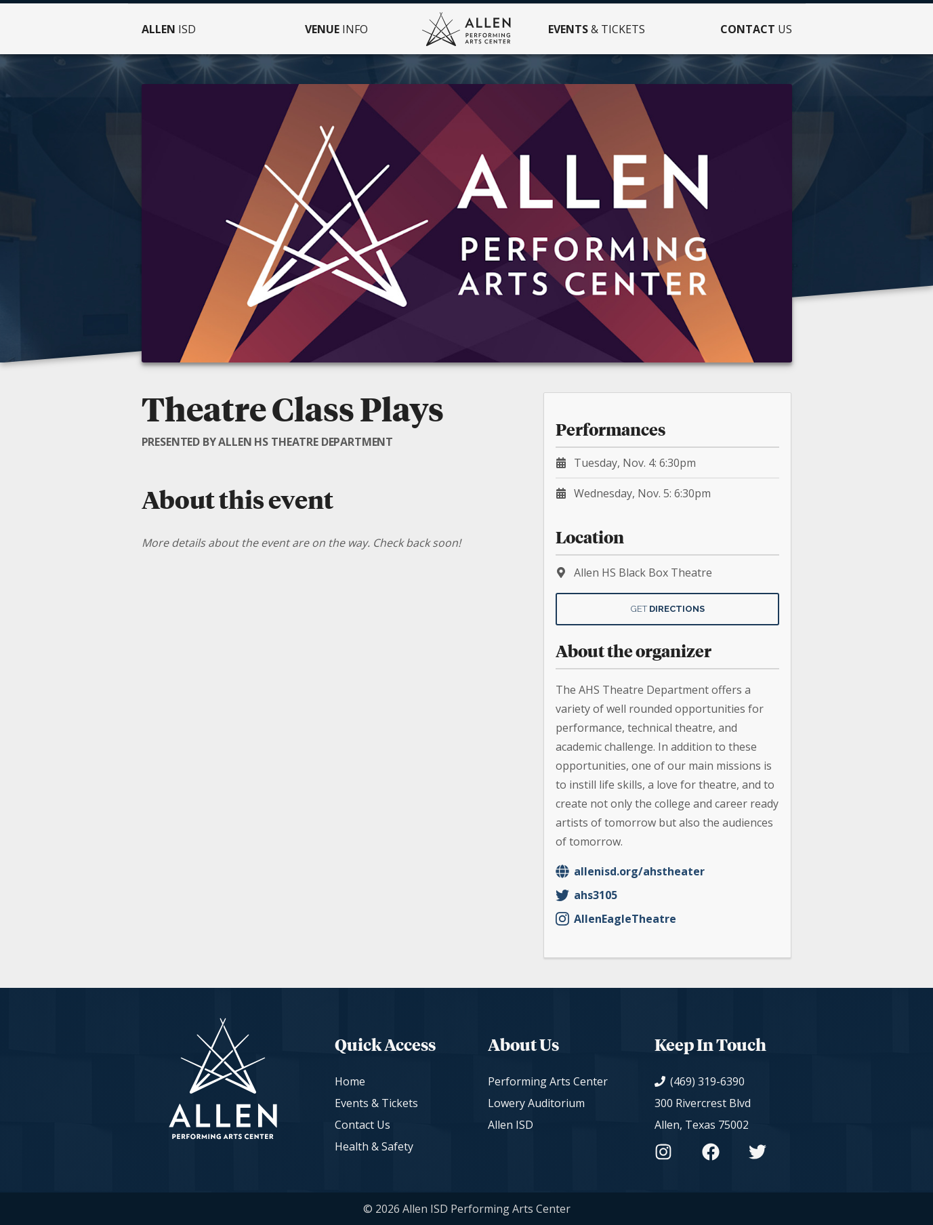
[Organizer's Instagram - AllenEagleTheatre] (667, 918)
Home (350, 1081)
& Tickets (596, 29)
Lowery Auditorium (536, 1103)
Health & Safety (374, 1146)
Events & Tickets (376, 1103)
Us (756, 29)
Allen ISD (510, 1124)
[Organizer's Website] (667, 871)
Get (668, 609)
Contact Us (362, 1124)
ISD (169, 29)
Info (336, 29)
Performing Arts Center (548, 1081)
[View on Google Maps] (710, 1114)
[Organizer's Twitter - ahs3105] (667, 895)
